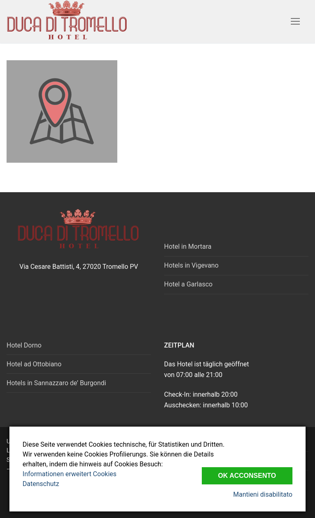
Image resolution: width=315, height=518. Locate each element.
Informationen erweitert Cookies (69, 474)
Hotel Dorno (24, 345)
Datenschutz (41, 484)
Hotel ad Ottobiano (34, 364)
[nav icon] (295, 21)
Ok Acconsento (247, 475)
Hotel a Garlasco (188, 284)
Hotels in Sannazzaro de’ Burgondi (56, 383)
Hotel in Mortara (187, 246)
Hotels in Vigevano (191, 265)
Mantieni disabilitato (262, 494)
